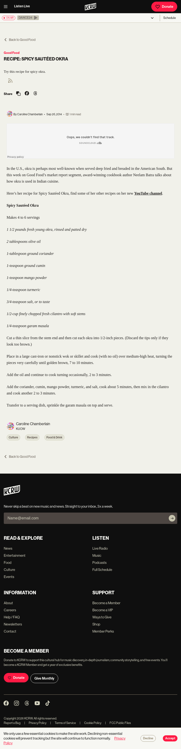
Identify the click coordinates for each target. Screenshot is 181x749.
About (8, 603)
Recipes (32, 437)
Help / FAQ (12, 617)
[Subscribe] (172, 518)
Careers (10, 610)
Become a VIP (102, 610)
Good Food (12, 53)
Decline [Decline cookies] (148, 738)
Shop (96, 624)
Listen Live (22, 6)
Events (9, 577)
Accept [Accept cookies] (170, 738)
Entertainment (14, 555)
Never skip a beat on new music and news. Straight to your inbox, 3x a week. (58, 506)
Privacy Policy (35, 723)
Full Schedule (102, 570)
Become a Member (106, 603)
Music (96, 555)
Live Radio (100, 548)
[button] (28, 17)
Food (7, 563)
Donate (164, 6)
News (8, 548)
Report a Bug (12, 723)
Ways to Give (101, 617)
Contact (10, 631)
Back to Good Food (20, 40)
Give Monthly (44, 678)
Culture (13, 437)
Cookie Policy (90, 723)
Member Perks (103, 631)
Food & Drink (54, 437)
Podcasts (99, 563)
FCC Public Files (118, 723)
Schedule (169, 18)
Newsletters (13, 624)
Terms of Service (63, 723)
